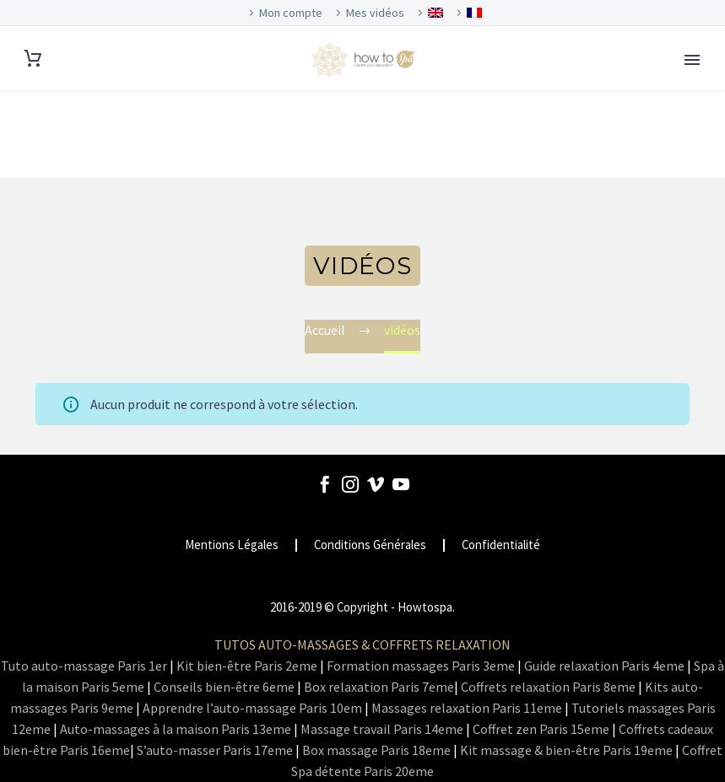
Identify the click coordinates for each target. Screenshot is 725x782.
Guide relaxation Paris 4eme (604, 665)
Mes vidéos (375, 12)
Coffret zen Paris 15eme (541, 728)
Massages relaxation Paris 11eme (466, 707)
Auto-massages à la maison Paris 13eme (175, 728)
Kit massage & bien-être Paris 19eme (566, 750)
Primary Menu (692, 60)
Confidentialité (501, 545)
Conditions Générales (370, 545)
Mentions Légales (232, 545)
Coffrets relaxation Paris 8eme (548, 686)
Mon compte (290, 12)
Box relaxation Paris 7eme (379, 686)
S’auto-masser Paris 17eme (215, 750)
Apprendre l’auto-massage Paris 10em (252, 707)
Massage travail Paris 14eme (381, 728)
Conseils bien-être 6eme (224, 686)
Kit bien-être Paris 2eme (246, 665)
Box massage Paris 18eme (376, 750)
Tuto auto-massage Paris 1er (84, 665)
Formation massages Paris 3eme (421, 665)
